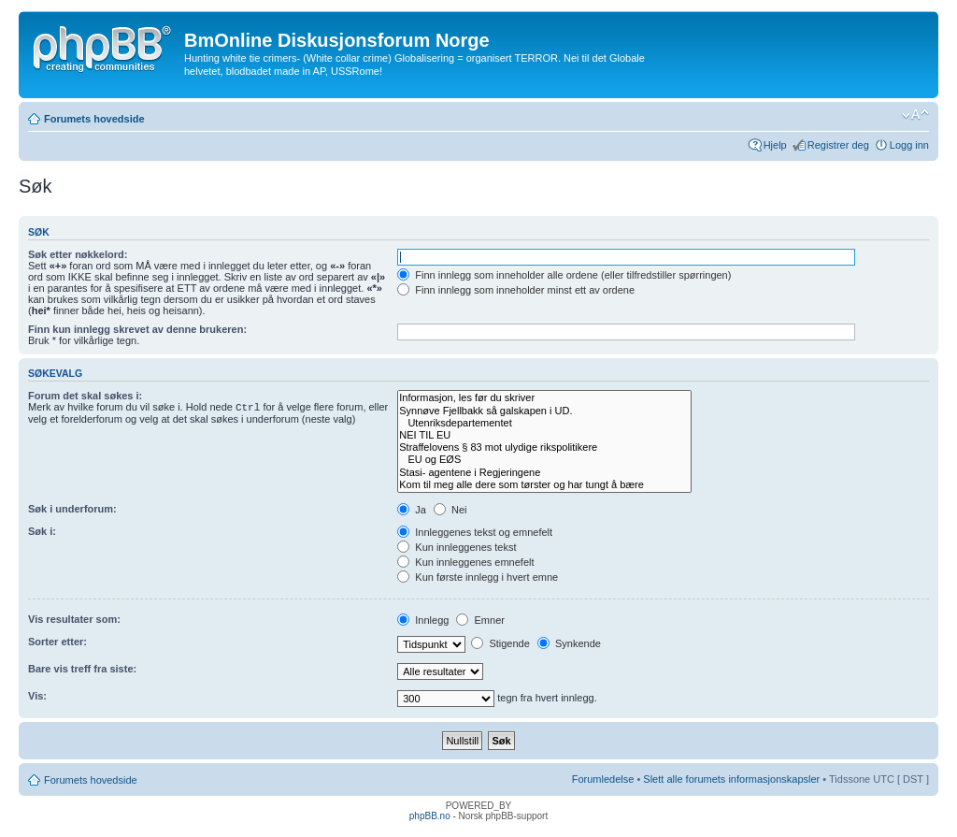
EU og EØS (544, 460)
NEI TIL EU (544, 435)
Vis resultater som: (74, 619)
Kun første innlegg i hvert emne (477, 577)
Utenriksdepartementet (544, 423)
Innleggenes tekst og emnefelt (474, 532)
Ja (411, 509)
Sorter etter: (57, 641)
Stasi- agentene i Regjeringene (544, 473)
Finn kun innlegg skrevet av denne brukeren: (137, 329)
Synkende (569, 643)
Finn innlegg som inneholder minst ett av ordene (516, 290)
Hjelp (775, 145)
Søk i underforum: (72, 508)
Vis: (37, 695)
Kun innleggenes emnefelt (465, 562)
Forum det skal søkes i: (85, 395)
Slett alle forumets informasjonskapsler (731, 779)
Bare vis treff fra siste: (82, 668)
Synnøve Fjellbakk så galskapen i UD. (544, 411)
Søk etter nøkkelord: (77, 254)
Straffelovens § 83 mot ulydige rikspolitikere (544, 447)
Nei (450, 509)
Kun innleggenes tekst (456, 547)
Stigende (500, 643)
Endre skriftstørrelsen (915, 115)
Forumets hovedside (94, 118)
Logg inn (909, 145)
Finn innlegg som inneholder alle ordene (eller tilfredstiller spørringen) (564, 275)
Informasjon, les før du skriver (544, 398)
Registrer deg (838, 145)
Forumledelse (603, 779)
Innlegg (423, 620)
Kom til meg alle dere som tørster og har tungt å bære (544, 485)
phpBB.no (429, 816)
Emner (480, 620)
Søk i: (42, 531)
